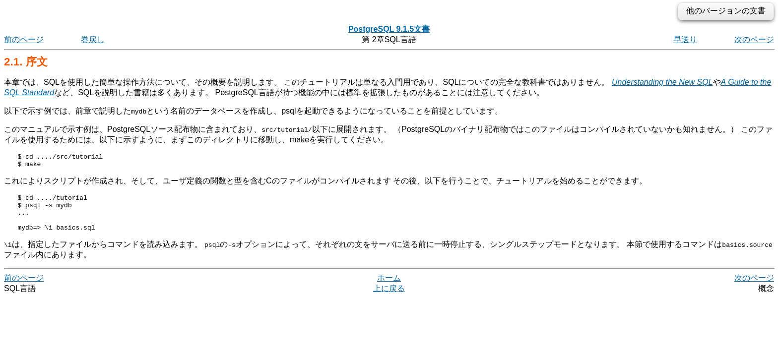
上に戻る (389, 299)
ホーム (389, 288)
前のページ (24, 39)
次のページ (754, 39)
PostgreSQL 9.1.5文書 (389, 29)
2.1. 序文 (26, 62)
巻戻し (93, 39)
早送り (685, 39)
